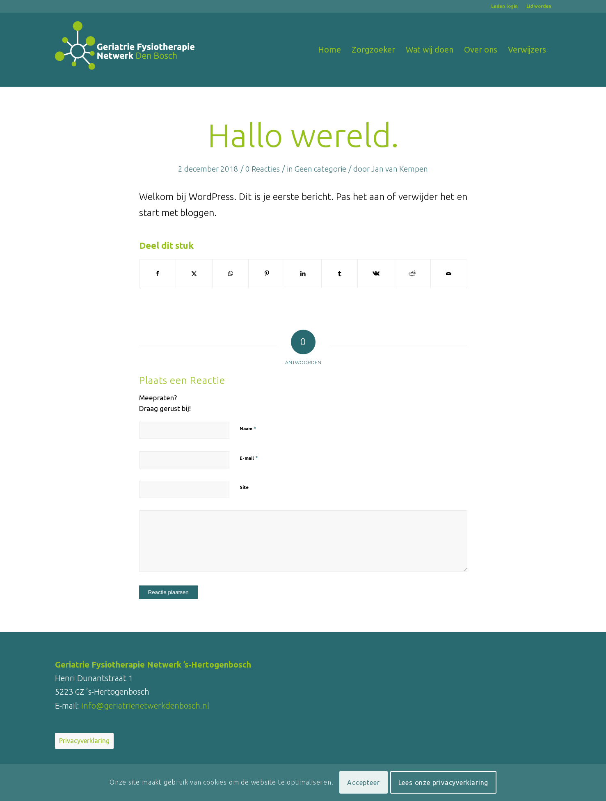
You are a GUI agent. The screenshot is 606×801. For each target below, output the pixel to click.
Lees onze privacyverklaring (443, 782)
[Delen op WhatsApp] (231, 273)
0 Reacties (262, 169)
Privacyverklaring (84, 740)
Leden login (504, 6)
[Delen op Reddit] (412, 273)
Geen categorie (320, 169)
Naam (248, 428)
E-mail (249, 458)
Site (244, 487)
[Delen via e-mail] (449, 273)
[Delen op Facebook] (157, 273)
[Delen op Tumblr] (340, 273)
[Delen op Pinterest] (267, 273)
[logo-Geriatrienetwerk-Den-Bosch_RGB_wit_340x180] (124, 50)
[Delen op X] (194, 273)
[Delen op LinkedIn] (303, 273)
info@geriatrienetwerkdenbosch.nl (145, 705)
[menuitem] (504, 6)
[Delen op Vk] (376, 273)
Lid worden (538, 6)
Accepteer (363, 782)
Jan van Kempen (399, 169)
